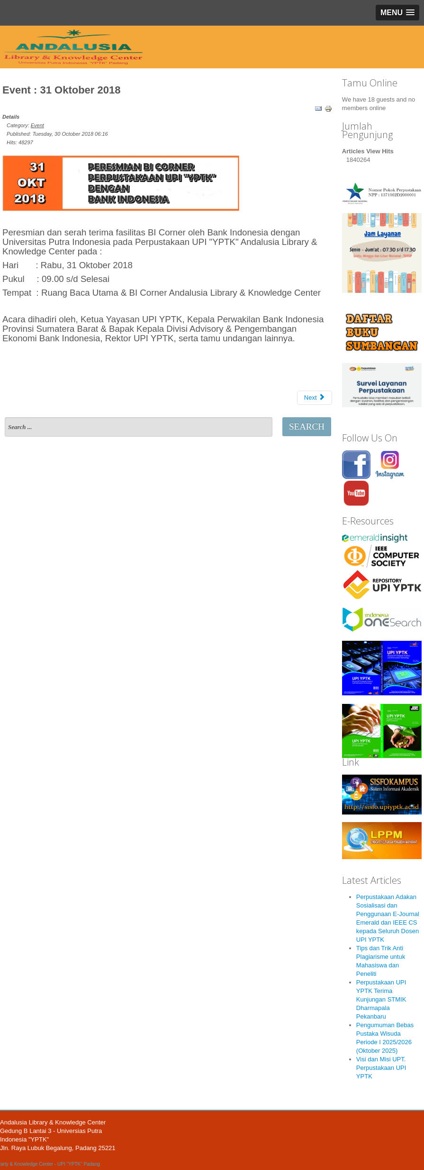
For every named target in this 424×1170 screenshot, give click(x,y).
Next (314, 397)
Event (37, 125)
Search (307, 426)
